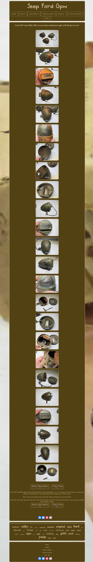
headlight (22, 534)
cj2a (69, 526)
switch (79, 530)
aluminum (60, 530)
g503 (63, 533)
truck (49, 538)
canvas (77, 534)
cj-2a (24, 530)
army (45, 530)
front (34, 534)
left (81, 527)
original (60, 526)
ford (76, 526)
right (36, 530)
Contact (47, 547)
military (50, 533)
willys (24, 526)
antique (36, 527)
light (28, 533)
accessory (51, 530)
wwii (70, 533)
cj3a (40, 530)
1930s (54, 538)
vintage (29, 530)
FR (49, 555)
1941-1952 (17, 530)
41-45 (43, 534)
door (57, 534)
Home (47, 544)
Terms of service (47, 552)
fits (31, 527)
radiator (15, 527)
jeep (42, 537)
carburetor (42, 527)
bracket (50, 527)
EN (46, 555)
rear (16, 534)
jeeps (73, 530)
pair (38, 534)
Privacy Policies (47, 550)
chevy (67, 530)
